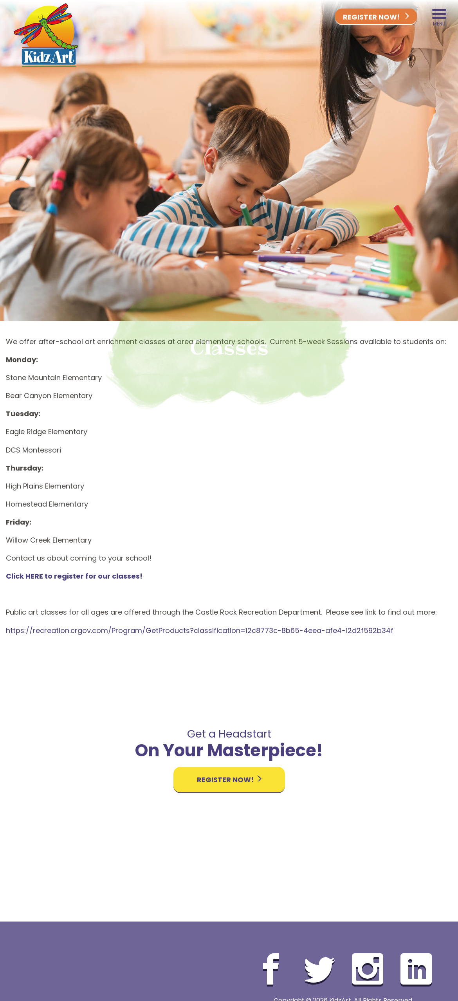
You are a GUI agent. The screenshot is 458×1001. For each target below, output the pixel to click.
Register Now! (376, 17)
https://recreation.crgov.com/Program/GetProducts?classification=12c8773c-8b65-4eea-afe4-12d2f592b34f (199, 630)
